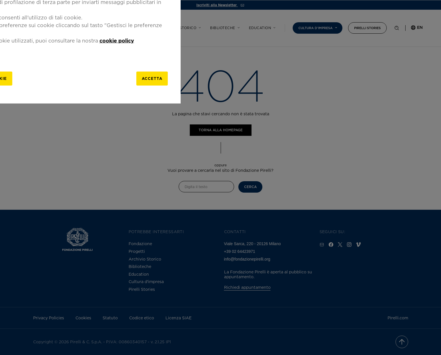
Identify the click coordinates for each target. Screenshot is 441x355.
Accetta (321, 223)
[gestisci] (156, 223)
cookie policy (297, 184)
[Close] (345, 122)
